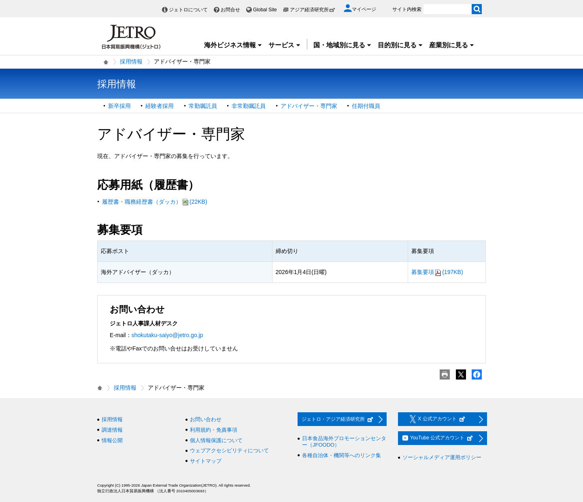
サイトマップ (205, 461)
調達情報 (112, 430)
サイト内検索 (406, 9)
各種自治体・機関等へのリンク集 (341, 455)
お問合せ (230, 10)
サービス (284, 45)
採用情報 (131, 61)
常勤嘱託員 (203, 106)
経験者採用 (159, 106)
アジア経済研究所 (312, 10)
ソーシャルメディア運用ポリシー (441, 457)
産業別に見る (451, 45)
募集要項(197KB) (437, 272)
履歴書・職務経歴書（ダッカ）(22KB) (154, 201)
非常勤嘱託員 (249, 106)
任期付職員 (366, 106)
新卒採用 (119, 106)
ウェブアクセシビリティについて (229, 450)
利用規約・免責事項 (213, 430)
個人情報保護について (216, 440)
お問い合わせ (205, 419)
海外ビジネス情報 (233, 45)
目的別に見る (400, 45)
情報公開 (112, 440)
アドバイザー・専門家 (309, 106)
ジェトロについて (188, 10)
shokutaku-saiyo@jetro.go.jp (167, 335)
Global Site (265, 10)
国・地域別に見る (342, 45)
